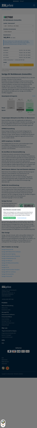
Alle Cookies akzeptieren (9, 217)
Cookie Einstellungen (21, 217)
